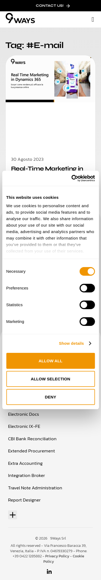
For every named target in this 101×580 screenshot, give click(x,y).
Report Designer (24, 499)
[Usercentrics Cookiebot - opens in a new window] (72, 178)
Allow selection (50, 379)
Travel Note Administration (35, 487)
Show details (71, 343)
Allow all (50, 361)
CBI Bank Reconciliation (32, 438)
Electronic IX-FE (24, 426)
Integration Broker (26, 475)
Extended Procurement (31, 450)
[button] (93, 19)
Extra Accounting (25, 463)
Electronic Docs (23, 414)
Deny (50, 397)
